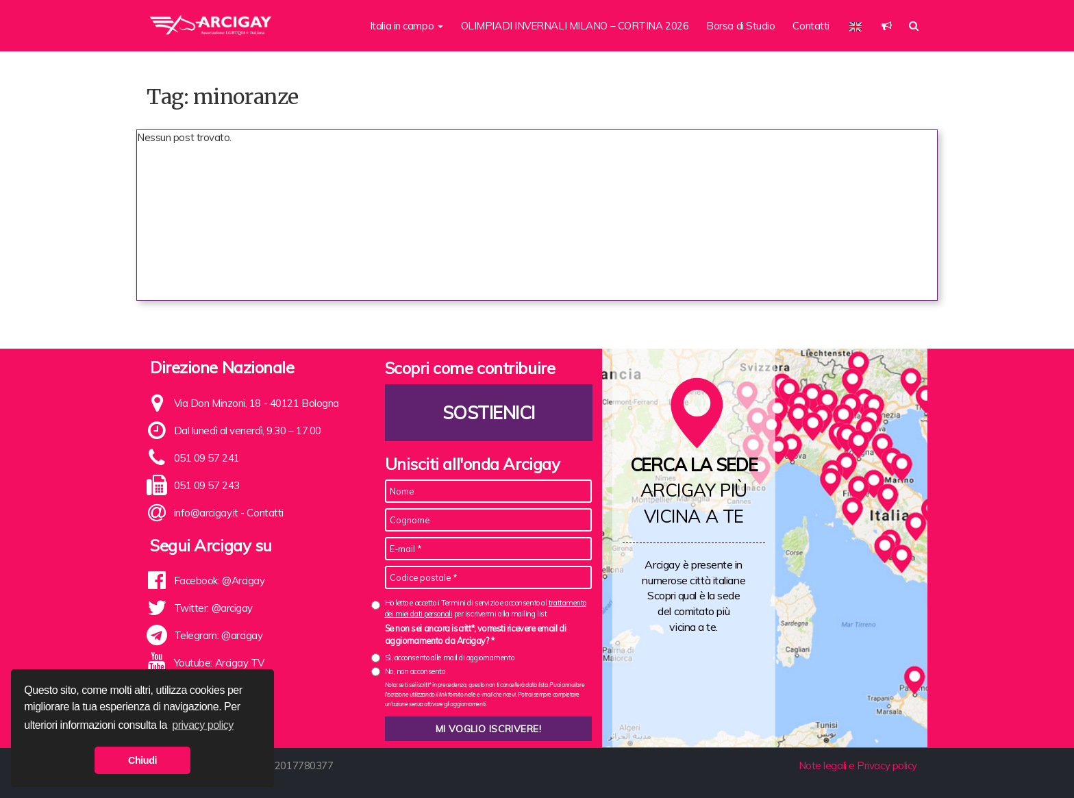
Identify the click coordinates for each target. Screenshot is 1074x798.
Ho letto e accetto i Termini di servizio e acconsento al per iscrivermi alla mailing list (485, 608)
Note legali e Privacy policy (858, 765)
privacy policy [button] (203, 725)
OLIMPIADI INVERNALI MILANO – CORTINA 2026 (575, 25)
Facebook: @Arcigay (219, 580)
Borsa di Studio (740, 25)
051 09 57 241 (207, 457)
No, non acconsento (415, 671)
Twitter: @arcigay (213, 607)
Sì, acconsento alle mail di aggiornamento (449, 657)
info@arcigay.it (206, 512)
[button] (887, 25)
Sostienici (488, 412)
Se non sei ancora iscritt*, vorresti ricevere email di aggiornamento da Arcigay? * (475, 634)
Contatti (810, 25)
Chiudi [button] (142, 760)
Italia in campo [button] (406, 25)
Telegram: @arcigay (218, 635)
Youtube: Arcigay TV (219, 662)
